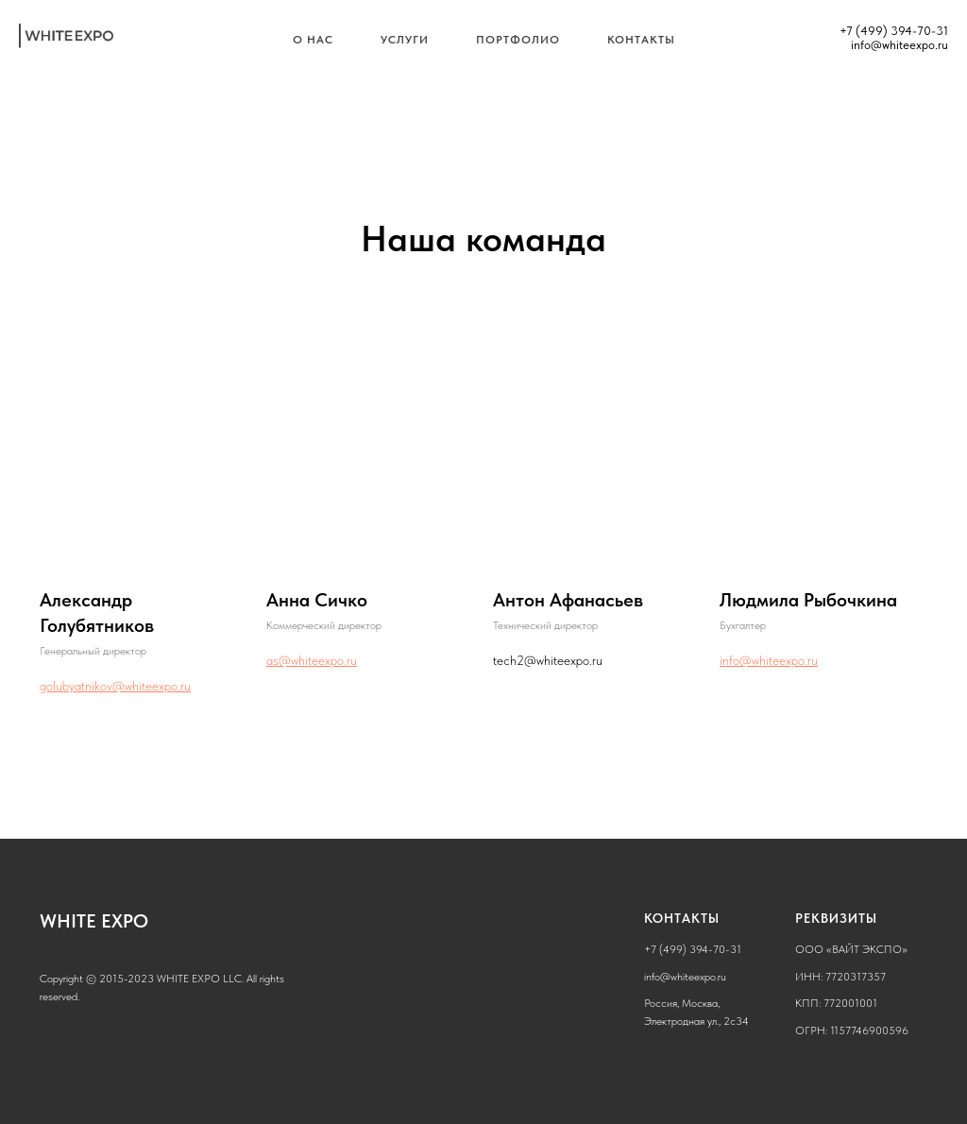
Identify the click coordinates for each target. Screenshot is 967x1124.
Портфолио (518, 39)
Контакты (641, 39)
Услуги (405, 39)
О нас (313, 39)
